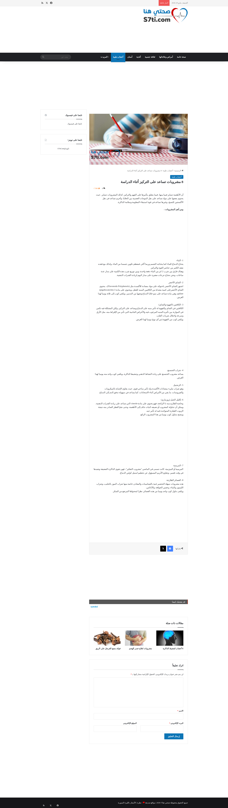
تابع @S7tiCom (63, 148)
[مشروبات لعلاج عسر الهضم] (138, 638)
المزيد (105, 57)
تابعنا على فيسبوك (74, 124)
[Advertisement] (88, 29)
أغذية (138, 57)
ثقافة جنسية (150, 57)
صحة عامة (181, 57)
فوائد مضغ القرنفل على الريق (108, 648)
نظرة (139, 803)
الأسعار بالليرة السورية (127, 803)
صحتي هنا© (165, 803)
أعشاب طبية (118, 57)
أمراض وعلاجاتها (166, 57)
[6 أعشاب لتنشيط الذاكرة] (169, 638)
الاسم (180, 711)
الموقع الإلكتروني (130, 723)
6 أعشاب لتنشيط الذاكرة (173, 648)
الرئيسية (178, 171)
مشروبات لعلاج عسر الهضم (140, 648)
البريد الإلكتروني (176, 723)
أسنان (129, 57)
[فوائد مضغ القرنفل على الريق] (107, 638)
